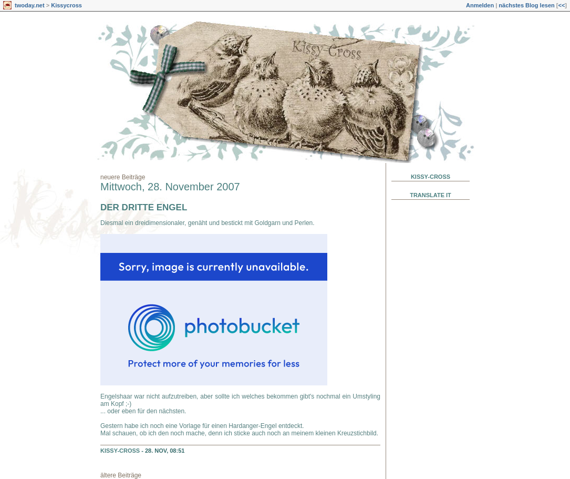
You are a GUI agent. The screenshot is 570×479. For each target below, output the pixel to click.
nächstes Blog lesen (526, 5)
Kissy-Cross (120, 450)
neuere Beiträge (122, 177)
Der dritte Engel (143, 207)
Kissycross (66, 5)
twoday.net (30, 5)
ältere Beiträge (120, 475)
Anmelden (480, 5)
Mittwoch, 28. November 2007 (170, 186)
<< (561, 5)
